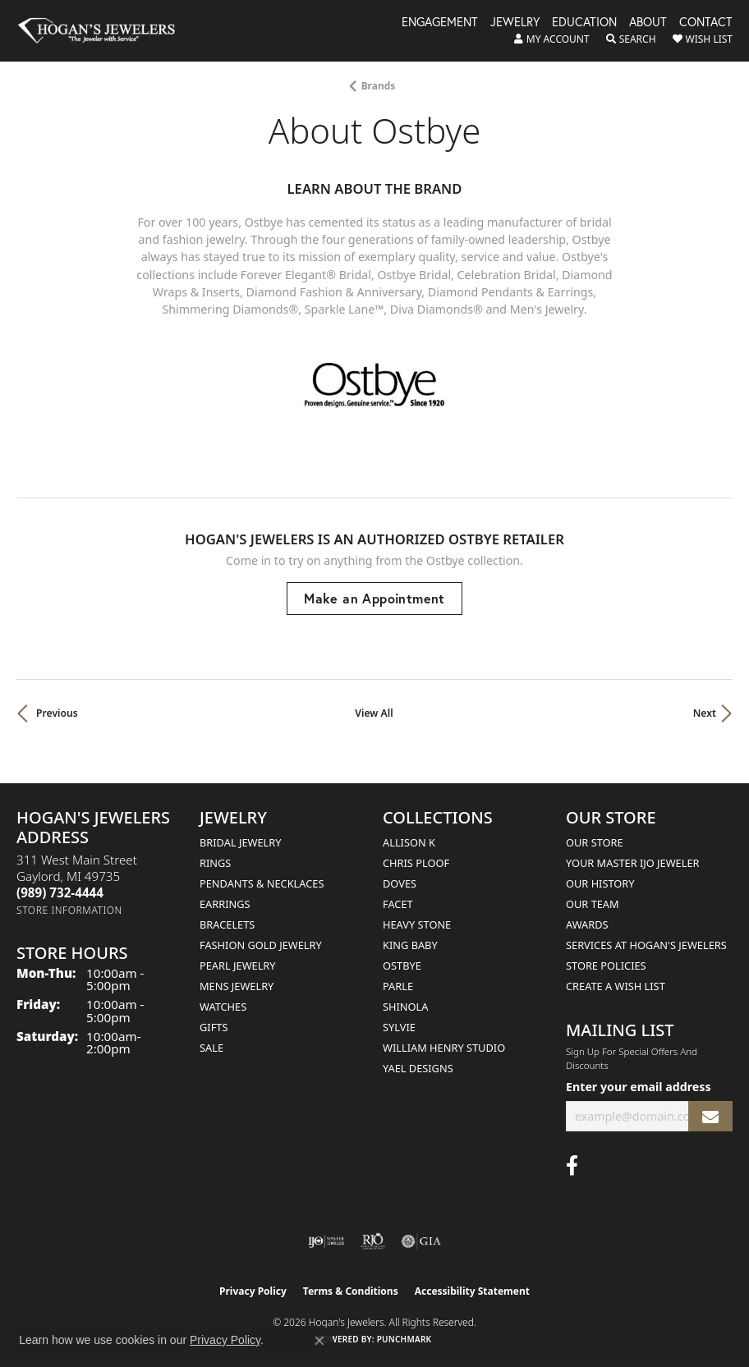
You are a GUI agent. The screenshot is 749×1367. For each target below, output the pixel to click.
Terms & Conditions (350, 1291)
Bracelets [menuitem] (227, 924)
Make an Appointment (374, 598)
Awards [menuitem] (587, 924)
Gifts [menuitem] (213, 1027)
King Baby (410, 945)
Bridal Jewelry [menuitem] (240, 842)
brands (378, 86)
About (648, 23)
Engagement (440, 23)
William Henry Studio (444, 1047)
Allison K (409, 842)
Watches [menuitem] (223, 1006)
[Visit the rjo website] (373, 1241)
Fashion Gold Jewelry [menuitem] (261, 945)
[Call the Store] (59, 892)
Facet (398, 904)
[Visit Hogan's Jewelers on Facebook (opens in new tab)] (572, 1166)
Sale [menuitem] (211, 1047)
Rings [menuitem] (215, 863)
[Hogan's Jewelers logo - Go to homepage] (103, 30)
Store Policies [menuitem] (606, 965)
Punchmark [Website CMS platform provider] (404, 1339)
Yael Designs (418, 1068)
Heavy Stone (417, 924)
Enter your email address (638, 1086)
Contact (706, 23)
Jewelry (515, 23)
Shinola (405, 1006)
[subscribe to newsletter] (710, 1116)
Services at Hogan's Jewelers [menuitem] (646, 945)
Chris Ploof (416, 863)
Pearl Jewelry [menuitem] (238, 965)
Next (704, 713)
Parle (398, 986)
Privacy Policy (253, 1291)
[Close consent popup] (319, 1341)
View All (374, 713)
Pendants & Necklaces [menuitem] (262, 883)
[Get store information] (69, 910)
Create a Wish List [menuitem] (615, 986)
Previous (57, 713)
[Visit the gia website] (421, 1241)
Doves (399, 883)
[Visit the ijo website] (326, 1241)
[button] (552, 39)
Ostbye (402, 965)
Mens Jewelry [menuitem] (236, 986)
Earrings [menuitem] (225, 904)
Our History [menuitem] (600, 883)
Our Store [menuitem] (594, 842)
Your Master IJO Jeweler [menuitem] (633, 863)
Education (584, 23)
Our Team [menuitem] (592, 904)
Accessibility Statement (472, 1291)
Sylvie (399, 1027)
